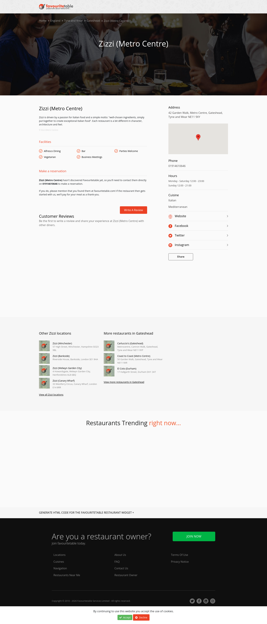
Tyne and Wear (73, 21)
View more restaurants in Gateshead (124, 382)
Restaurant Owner (126, 575)
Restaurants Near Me (66, 575)
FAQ (117, 562)
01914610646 (177, 166)
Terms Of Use (179, 555)
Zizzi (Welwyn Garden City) (67, 368)
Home (43, 21)
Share (180, 256)
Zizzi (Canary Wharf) (64, 380)
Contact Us (121, 568)
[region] (198, 141)
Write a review (133, 210)
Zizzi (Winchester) (62, 343)
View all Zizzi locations (51, 394)
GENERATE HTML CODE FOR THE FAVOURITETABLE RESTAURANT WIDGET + (86, 512)
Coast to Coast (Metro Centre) (133, 356)
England (55, 21)
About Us (120, 555)
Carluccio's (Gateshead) (130, 343)
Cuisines (58, 562)
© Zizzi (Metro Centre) (48, 130)
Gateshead (94, 21)
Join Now (194, 536)
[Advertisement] (93, 241)
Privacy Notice (180, 562)
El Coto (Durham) (126, 368)
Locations (59, 555)
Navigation (60, 568)
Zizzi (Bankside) (61, 356)
